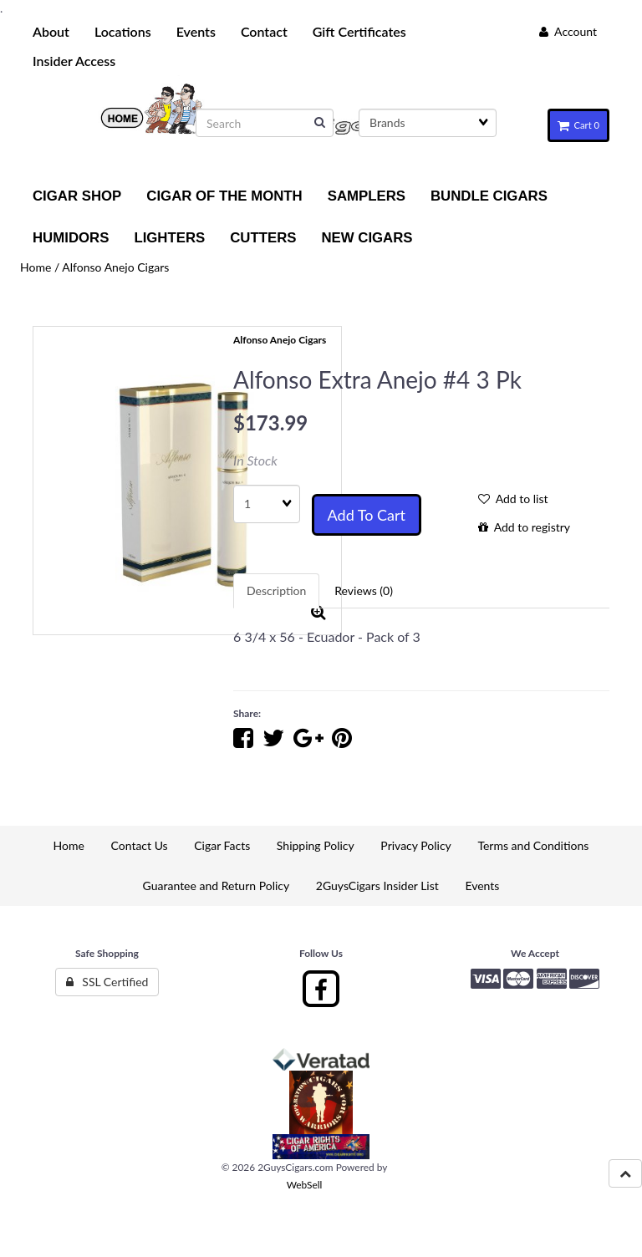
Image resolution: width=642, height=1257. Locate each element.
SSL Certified (107, 982)
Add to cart (366, 515)
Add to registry (524, 527)
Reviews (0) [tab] (363, 590)
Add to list (513, 498)
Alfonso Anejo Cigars (115, 267)
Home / (41, 267)
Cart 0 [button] (578, 125)
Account (568, 31)
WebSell (305, 1184)
